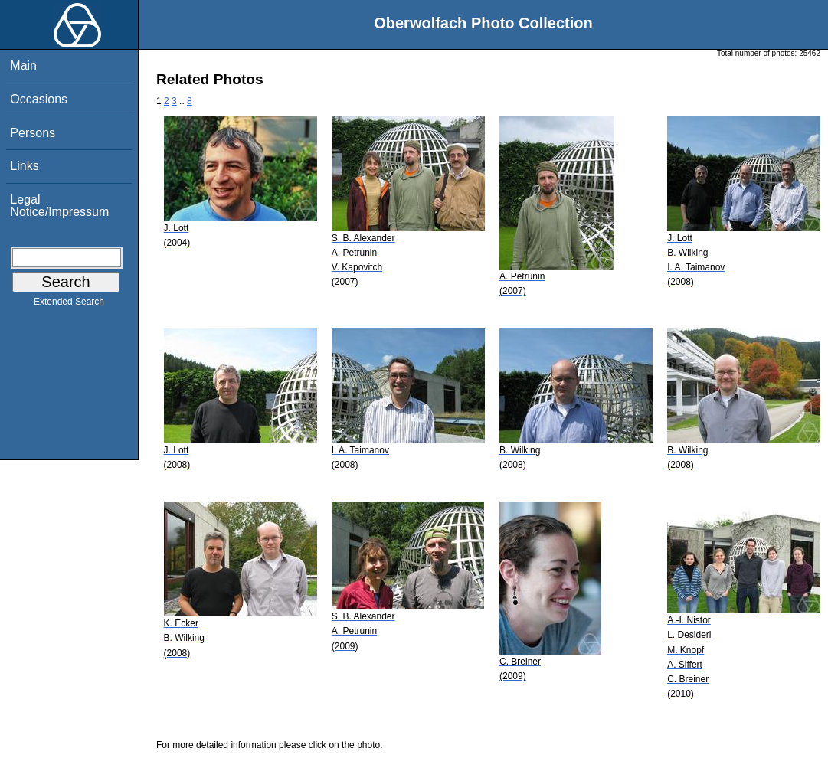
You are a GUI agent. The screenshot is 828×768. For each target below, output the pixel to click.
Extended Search (69, 304)
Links (24, 165)
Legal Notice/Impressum (59, 205)
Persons (32, 132)
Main (23, 65)
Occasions (38, 99)
